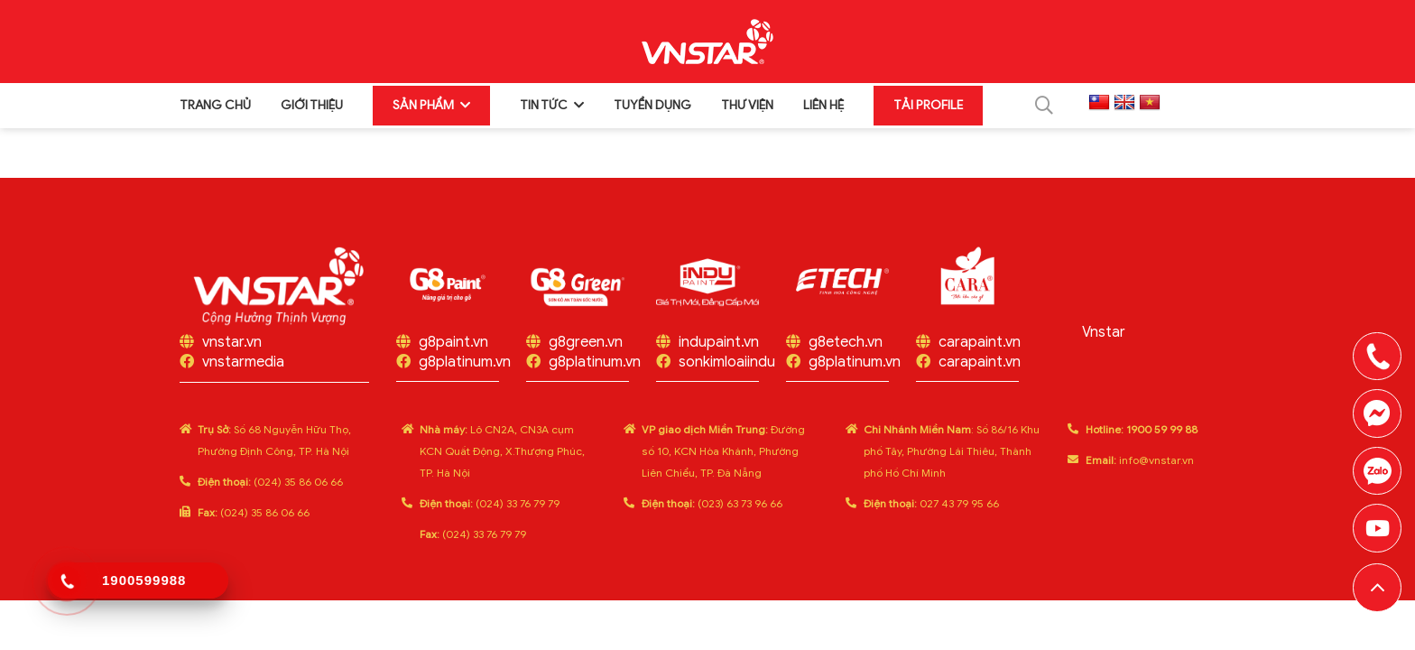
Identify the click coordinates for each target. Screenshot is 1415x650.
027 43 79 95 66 (931, 510)
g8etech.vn (846, 349)
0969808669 (1376, 469)
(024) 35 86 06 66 (270, 489)
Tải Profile (928, 103)
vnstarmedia (243, 369)
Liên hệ (823, 103)
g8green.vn (586, 349)
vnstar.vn (232, 349)
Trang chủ (215, 103)
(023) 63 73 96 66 (712, 510)
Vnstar (1103, 339)
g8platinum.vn (465, 369)
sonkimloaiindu (727, 369)
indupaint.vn (719, 349)
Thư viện (747, 103)
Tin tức (544, 103)
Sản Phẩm (423, 103)
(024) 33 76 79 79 (490, 510)
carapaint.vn (980, 349)
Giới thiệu (312, 103)
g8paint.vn (453, 349)
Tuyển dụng (652, 103)
